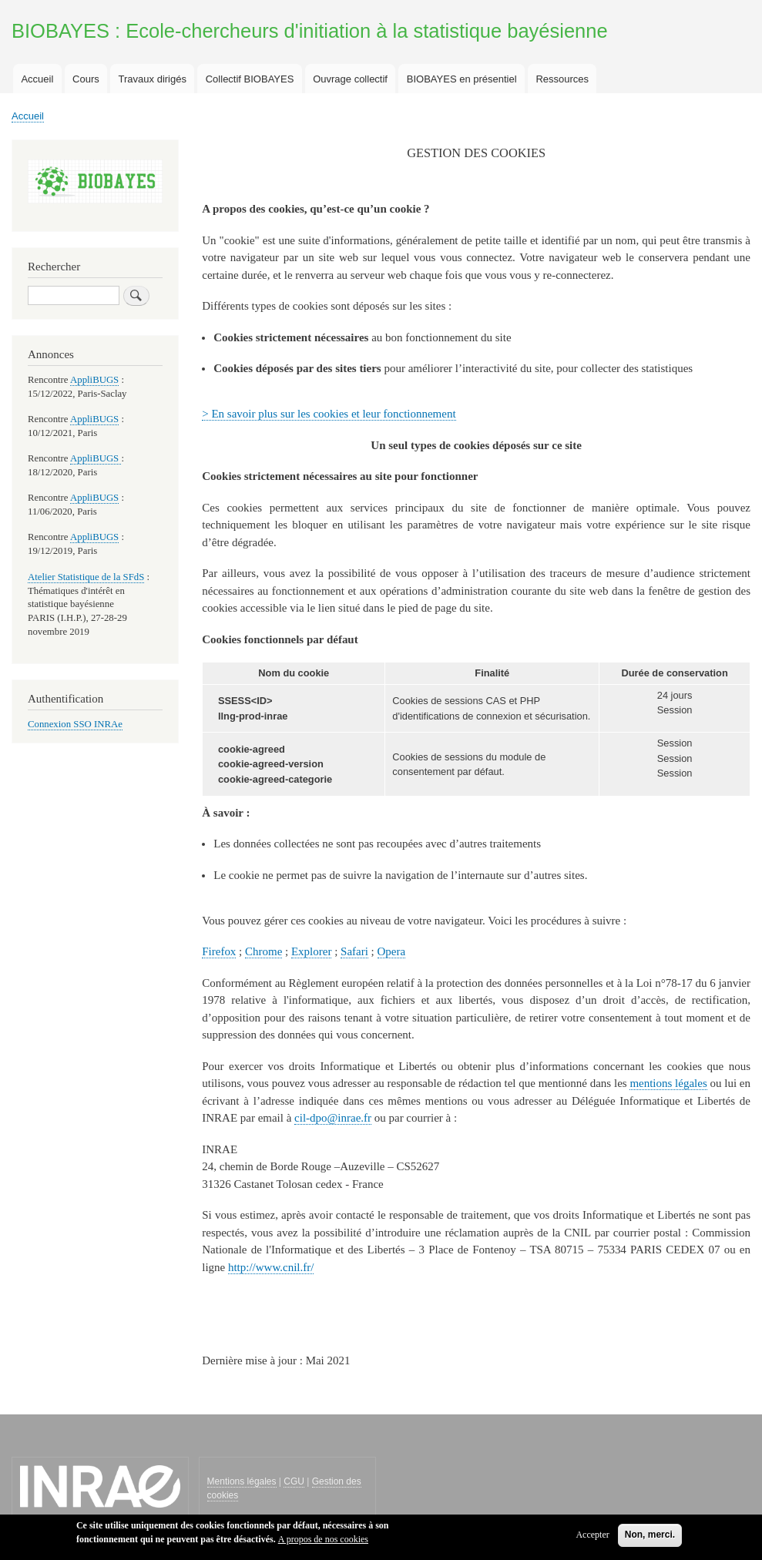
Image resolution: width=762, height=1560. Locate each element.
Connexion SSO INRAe (75, 724)
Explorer (311, 951)
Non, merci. (650, 1539)
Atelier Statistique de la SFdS (86, 577)
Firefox (219, 951)
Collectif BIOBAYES (250, 79)
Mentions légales (242, 1481)
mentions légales (668, 1083)
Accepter (592, 1539)
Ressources (562, 79)
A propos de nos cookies (323, 1543)
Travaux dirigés (152, 79)
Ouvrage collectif (350, 79)
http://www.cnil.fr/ (271, 1267)
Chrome (263, 951)
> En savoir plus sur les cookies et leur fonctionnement (328, 414)
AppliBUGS (94, 379)
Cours (85, 79)
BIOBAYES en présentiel (462, 79)
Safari (354, 951)
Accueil (37, 79)
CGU (294, 1481)
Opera (392, 951)
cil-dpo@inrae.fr (332, 1118)
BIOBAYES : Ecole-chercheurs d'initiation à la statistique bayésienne (310, 31)
